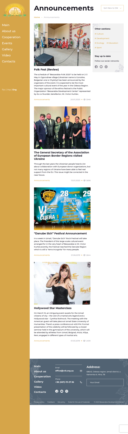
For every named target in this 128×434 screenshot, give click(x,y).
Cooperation (11, 37)
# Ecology (99, 43)
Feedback (51, 403)
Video (6, 55)
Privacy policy (39, 403)
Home (37, 17)
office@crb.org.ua (64, 371)
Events (7, 43)
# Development (102, 38)
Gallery (7, 49)
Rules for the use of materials (79, 403)
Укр (9, 90)
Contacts (8, 61)
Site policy (61, 403)
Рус (4, 90)
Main (5, 25)
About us (8, 31)
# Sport (98, 47)
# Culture (99, 34)
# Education (112, 43)
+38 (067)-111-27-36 (64, 383)
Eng (14, 90)
